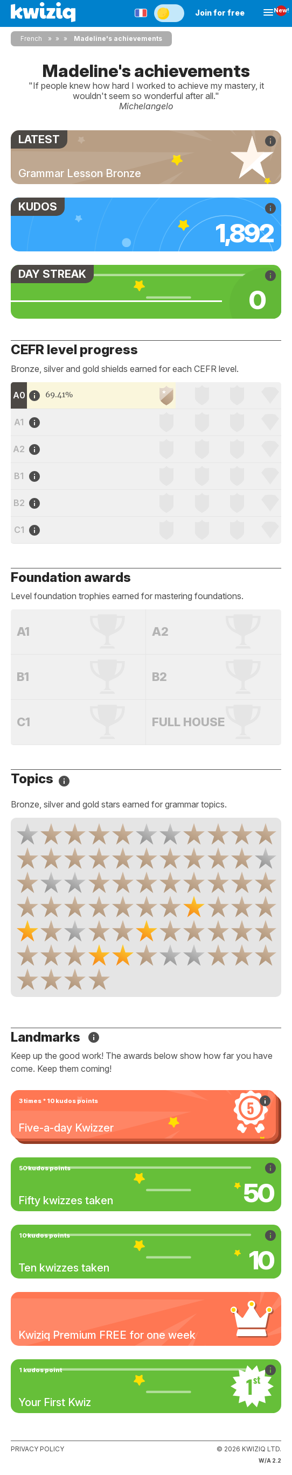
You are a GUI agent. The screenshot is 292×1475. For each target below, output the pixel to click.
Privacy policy (37, 1449)
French (31, 38)
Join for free (220, 12)
